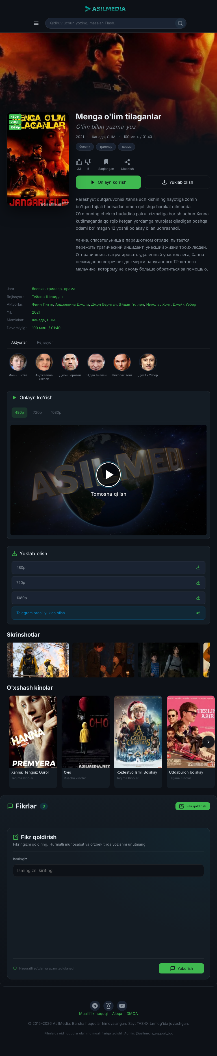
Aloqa (117, 1013)
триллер (106, 147)
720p (37, 412)
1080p (56, 412)
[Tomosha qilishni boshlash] (108, 480)
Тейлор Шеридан (47, 296)
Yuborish (181, 968)
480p (19, 412)
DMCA (132, 1013)
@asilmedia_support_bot (154, 1033)
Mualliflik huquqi (93, 1013)
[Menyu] (36, 23)
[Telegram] (95, 1006)
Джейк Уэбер (184, 304)
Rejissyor (45, 342)
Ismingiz (20, 859)
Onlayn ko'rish (108, 182)
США (111, 136)
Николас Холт (158, 304)
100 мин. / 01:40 (137, 136)
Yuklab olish (177, 182)
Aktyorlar (19, 342)
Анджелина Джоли (72, 304)
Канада (98, 136)
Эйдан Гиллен (131, 304)
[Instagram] (108, 1006)
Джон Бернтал (104, 304)
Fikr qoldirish (192, 806)
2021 (80, 136)
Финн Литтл (42, 304)
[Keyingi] (208, 742)
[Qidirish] (180, 23)
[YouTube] (122, 1006)
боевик (84, 147)
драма (126, 147)
